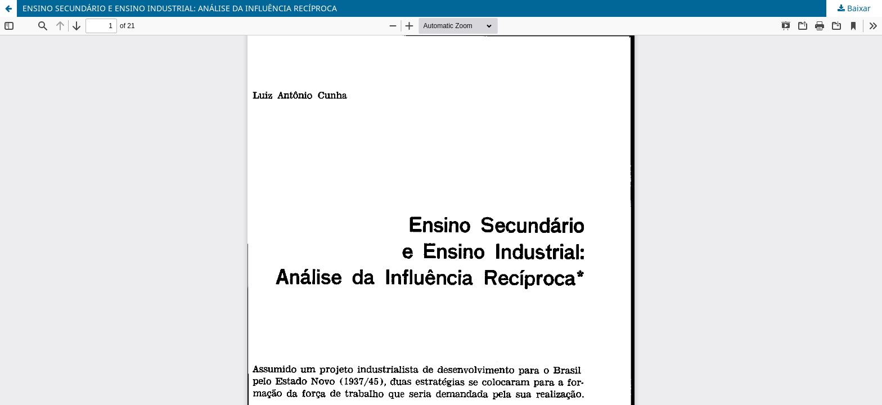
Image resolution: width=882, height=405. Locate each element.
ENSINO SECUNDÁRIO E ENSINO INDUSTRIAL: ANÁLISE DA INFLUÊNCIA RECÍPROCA (179, 8)
